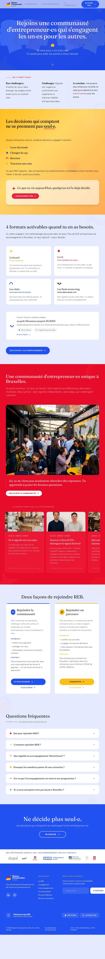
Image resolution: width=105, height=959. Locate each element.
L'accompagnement (50, 4)
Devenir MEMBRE (23, 682)
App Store (70, 915)
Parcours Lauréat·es (46, 898)
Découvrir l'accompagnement (28, 350)
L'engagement (30, 4)
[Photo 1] (44, 472)
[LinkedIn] (8, 895)
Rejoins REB (52, 834)
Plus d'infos (23, 335)
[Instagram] (14, 895)
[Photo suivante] (95, 439)
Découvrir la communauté (24, 493)
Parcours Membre (45, 895)
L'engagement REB (25, 196)
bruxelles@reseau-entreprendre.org (33, 722)
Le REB (41, 881)
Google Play (90, 915)
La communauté (70, 4)
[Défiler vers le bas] (52, 65)
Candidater (76, 682)
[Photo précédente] (9, 439)
